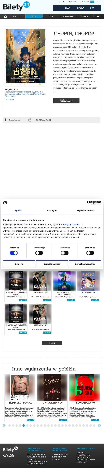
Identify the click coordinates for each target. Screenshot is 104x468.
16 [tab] (62, 425)
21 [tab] (80, 425)
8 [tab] (34, 425)
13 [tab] (52, 425)
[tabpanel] (19, 398)
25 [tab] (94, 425)
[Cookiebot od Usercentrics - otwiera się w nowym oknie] (89, 203)
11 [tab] (45, 425)
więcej (52, 343)
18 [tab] (69, 425)
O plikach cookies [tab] (86, 210)
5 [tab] (23, 425)
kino (34, 16)
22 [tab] (83, 425)
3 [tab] (16, 425)
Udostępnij (9, 100)
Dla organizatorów (60, 455)
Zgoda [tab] (18, 210)
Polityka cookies (83, 457)
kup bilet (23, 300)
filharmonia (68, 16)
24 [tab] (90, 425)
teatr (51, 16)
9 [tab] (38, 425)
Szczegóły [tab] (52, 210)
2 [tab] (13, 425)
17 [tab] (66, 425)
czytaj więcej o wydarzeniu (66, 101)
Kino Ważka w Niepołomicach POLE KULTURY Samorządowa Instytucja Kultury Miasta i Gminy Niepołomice (25, 94)
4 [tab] (20, 425)
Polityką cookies (71, 224)
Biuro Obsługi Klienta (36, 455)
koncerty (17, 16)
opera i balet (85, 16)
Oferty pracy (82, 462)
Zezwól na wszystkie (85, 264)
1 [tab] (9, 425)
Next (99, 425)
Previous (4, 425)
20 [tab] (76, 425)
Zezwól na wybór (52, 264)
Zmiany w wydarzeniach (37, 461)
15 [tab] (59, 425)
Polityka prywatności (86, 460)
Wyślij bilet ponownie (36, 457)
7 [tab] (31, 425)
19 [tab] (73, 425)
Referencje (56, 459)
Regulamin (81, 453)
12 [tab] (48, 425)
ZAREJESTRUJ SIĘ (69, 2)
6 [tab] (27, 425)
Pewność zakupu (83, 455)
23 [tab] (87, 425)
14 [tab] (55, 425)
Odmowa (19, 264)
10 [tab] (41, 425)
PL (92, 2)
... (97, 16)
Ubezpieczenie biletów (36, 464)
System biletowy (59, 457)
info (92, 120)
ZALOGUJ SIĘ (83, 2)
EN (98, 2)
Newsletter (32, 459)
